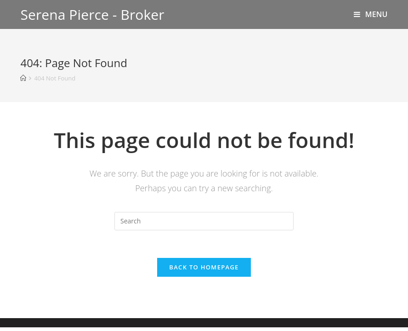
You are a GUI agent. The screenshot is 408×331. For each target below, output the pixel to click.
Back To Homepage (203, 267)
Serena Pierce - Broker (92, 14)
